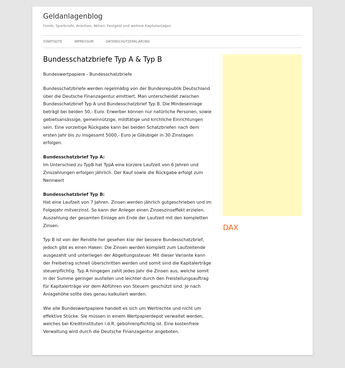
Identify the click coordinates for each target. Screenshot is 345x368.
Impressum (84, 41)
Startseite (52, 41)
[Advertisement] (262, 135)
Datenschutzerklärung (128, 41)
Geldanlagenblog (73, 16)
